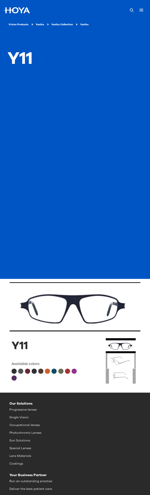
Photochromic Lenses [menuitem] (25, 433)
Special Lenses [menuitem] (20, 448)
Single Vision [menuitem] (19, 417)
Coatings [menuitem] (16, 464)
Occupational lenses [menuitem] (24, 425)
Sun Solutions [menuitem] (19, 440)
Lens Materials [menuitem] (20, 456)
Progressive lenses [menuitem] (23, 410)
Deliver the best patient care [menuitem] (30, 489)
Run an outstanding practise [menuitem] (30, 481)
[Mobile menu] (141, 10)
